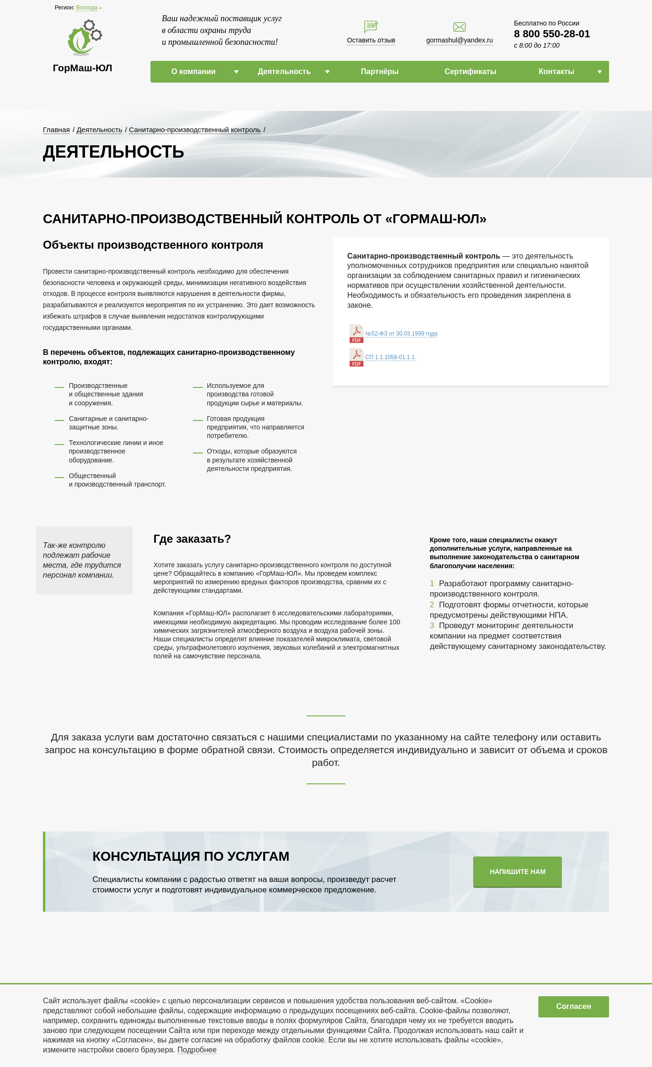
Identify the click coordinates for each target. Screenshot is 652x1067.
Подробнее (197, 1050)
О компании (193, 71)
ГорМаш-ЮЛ (82, 67)
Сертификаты (470, 71)
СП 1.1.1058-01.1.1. (390, 357)
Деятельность (284, 71)
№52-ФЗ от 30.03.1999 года (401, 333)
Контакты (556, 71)
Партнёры (380, 71)
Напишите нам (517, 871)
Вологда (87, 7)
